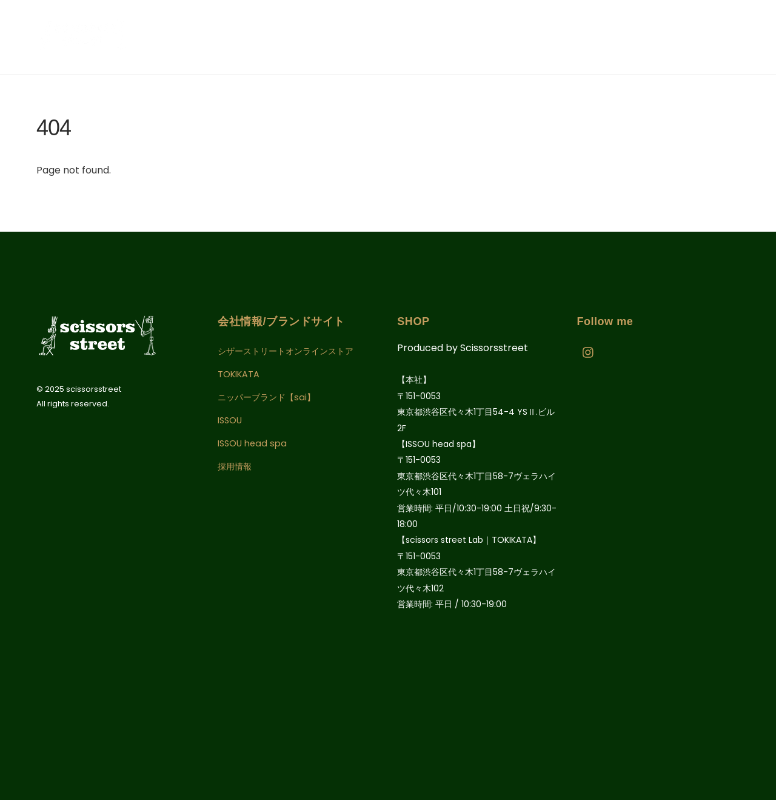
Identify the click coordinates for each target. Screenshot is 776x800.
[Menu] (747, 36)
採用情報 (235, 466)
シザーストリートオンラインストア (285, 351)
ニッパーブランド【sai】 (266, 397)
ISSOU (230, 420)
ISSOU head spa (252, 443)
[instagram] (589, 352)
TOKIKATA (238, 374)
